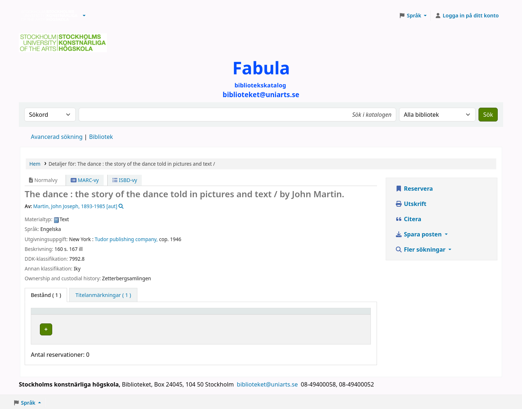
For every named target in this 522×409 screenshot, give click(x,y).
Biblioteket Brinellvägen (148, 328)
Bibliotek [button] (127, 314)
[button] (84, 15)
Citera (408, 219)
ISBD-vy (124, 180)
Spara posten (419, 234)
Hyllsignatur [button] (256, 314)
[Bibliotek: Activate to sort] (175, 314)
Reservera (414, 189)
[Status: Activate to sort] (344, 314)
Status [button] (328, 314)
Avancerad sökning (57, 137)
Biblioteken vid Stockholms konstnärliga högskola (47, 15)
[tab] (103, 295)
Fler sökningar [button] (421, 249)
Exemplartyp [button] (50, 314)
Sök (488, 115)
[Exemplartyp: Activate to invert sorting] (72, 314)
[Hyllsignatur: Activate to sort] (277, 314)
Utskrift (410, 204)
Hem (34, 163)
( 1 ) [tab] (46, 295)
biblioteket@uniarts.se (268, 383)
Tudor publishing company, (126, 239)
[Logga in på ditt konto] (467, 15)
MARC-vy (85, 180)
